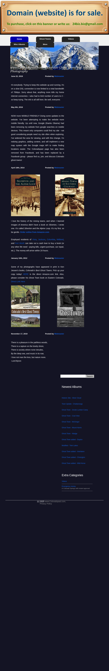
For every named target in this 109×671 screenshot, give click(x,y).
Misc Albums (19, 44)
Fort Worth (20, 243)
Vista (34, 239)
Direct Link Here (18, 281)
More (45, 44)
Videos (71, 39)
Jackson (41, 239)
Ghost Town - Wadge (69, 434)
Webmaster (59, 76)
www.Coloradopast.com (55, 501)
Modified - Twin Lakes (70, 446)
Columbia (51, 239)
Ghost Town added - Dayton (72, 440)
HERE (26, 274)
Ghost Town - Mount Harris (72, 428)
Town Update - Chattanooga (72, 404)
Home (19, 39)
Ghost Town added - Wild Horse (73, 463)
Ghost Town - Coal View (71, 416)
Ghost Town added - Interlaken (73, 451)
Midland (60, 239)
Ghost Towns (45, 39)
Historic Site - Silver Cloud (71, 398)
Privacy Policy (46, 504)
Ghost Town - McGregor (70, 422)
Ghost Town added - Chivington (73, 457)
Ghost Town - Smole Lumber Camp (75, 410)
